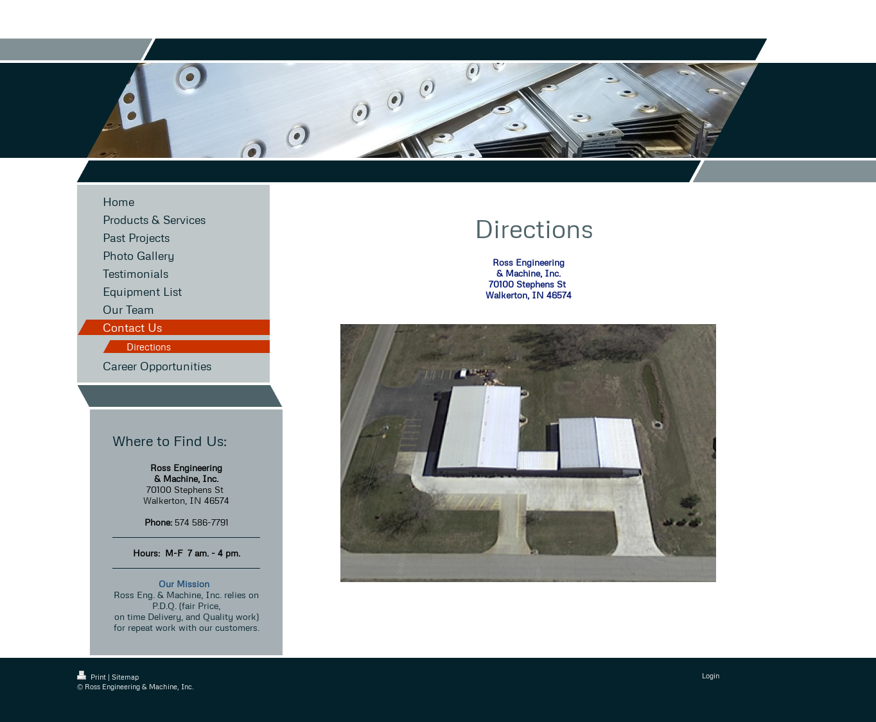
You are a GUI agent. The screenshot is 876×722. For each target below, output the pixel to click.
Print (92, 677)
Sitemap (125, 677)
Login (710, 675)
